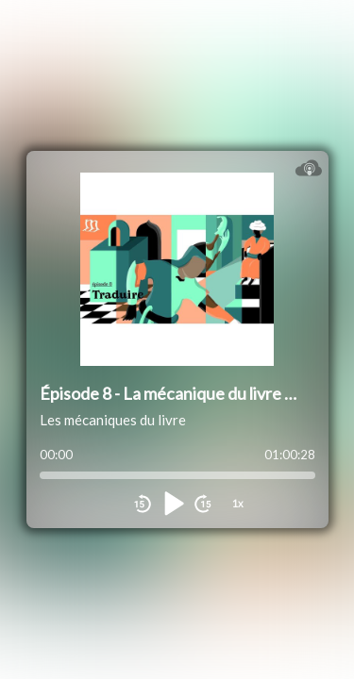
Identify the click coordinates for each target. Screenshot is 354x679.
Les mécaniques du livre (113, 419)
